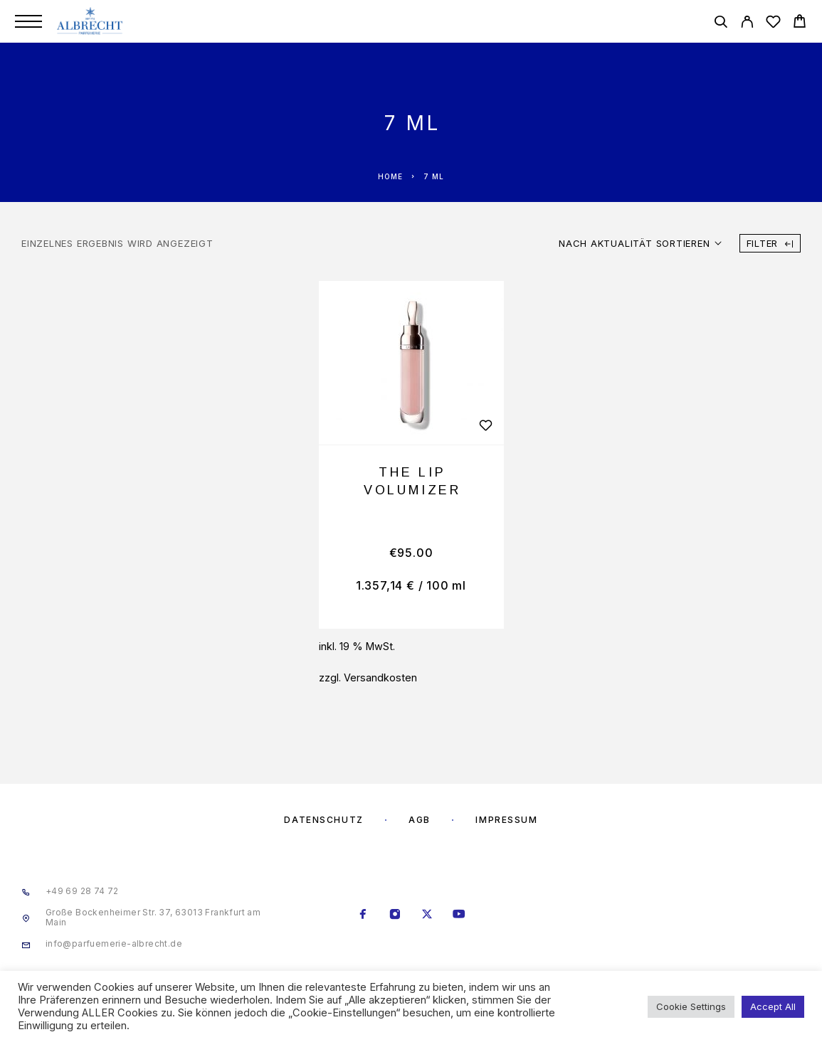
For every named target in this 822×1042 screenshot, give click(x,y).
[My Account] (746, 24)
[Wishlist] (773, 24)
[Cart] (799, 23)
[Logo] (91, 21)
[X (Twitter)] (427, 915)
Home (390, 176)
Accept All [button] (773, 1006)
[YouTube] (459, 915)
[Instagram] (395, 915)
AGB (420, 819)
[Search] (720, 24)
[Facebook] (363, 915)
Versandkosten (380, 677)
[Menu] (28, 21)
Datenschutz (323, 819)
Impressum (506, 819)
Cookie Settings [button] (691, 1006)
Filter (770, 243)
